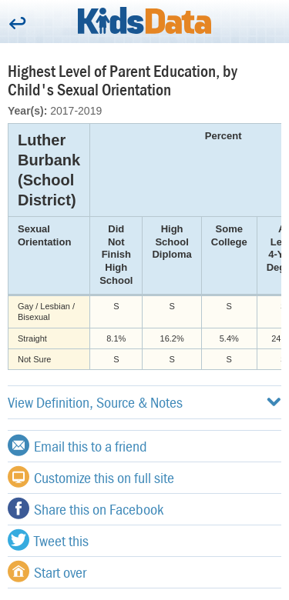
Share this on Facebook (85, 508)
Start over (47, 571)
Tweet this (48, 540)
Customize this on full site (91, 477)
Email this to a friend (77, 445)
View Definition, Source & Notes (144, 402)
